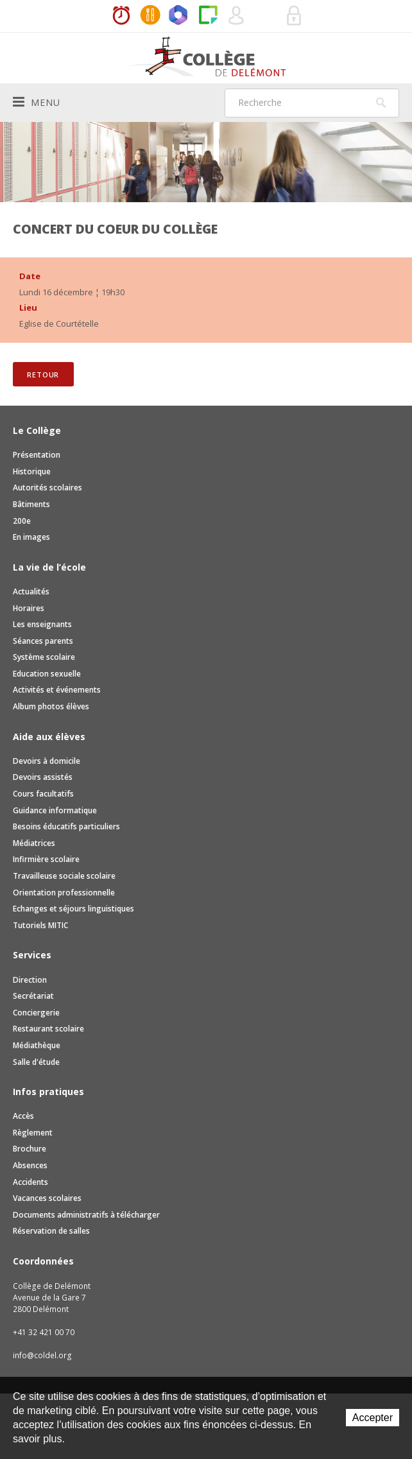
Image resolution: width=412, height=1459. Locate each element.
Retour (43, 374)
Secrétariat (33, 995)
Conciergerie (36, 1012)
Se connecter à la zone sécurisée (294, 16)
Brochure (29, 1148)
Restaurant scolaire (48, 1028)
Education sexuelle (47, 673)
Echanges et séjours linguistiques (73, 908)
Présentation (36, 454)
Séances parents (43, 640)
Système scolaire (44, 657)
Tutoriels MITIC (40, 925)
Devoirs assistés (43, 777)
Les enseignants (42, 624)
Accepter (372, 1417)
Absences (30, 1165)
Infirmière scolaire (46, 859)
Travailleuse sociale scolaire (64, 875)
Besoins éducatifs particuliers (66, 826)
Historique (32, 471)
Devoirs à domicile (46, 760)
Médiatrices (34, 843)
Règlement (33, 1132)
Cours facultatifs (43, 793)
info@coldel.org (42, 1355)
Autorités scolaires (47, 487)
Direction (30, 979)
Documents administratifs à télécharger (86, 1214)
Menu (36, 102)
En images (31, 536)
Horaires (121, 16)
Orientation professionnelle (64, 892)
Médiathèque (36, 1045)
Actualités (31, 591)
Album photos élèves (51, 706)
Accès (23, 1115)
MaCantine (150, 16)
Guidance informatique (55, 810)
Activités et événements (57, 689)
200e (22, 520)
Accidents (30, 1182)
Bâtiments (31, 504)
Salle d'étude (36, 1062)
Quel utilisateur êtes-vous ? (237, 16)
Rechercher (381, 103)
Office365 (179, 16)
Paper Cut (208, 16)
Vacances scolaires (47, 1198)
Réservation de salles (266, 16)
